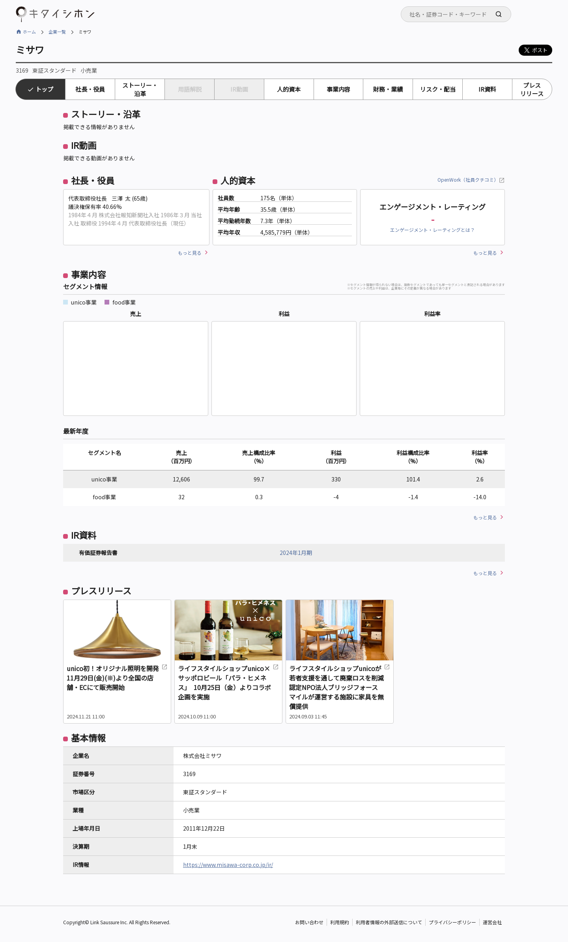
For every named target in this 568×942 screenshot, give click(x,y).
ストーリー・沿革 (140, 89)
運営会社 (492, 922)
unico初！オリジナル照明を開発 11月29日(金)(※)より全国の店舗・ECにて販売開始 (117, 678)
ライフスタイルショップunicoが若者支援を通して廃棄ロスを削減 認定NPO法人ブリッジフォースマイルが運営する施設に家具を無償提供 (339, 687)
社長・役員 (90, 89)
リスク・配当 (438, 89)
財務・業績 (388, 89)
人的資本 (289, 89)
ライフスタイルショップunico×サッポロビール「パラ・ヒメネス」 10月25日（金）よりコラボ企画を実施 (228, 682)
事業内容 (338, 89)
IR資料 (487, 89)
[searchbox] (458, 14)
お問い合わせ (309, 922)
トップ (44, 89)
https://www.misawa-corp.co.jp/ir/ (228, 865)
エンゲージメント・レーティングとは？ (432, 229)
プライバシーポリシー (452, 922)
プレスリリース (532, 89)
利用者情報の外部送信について (389, 922)
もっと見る (190, 252)
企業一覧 (57, 31)
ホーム (29, 31)
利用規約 (339, 922)
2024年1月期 (296, 553)
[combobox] (456, 14)
